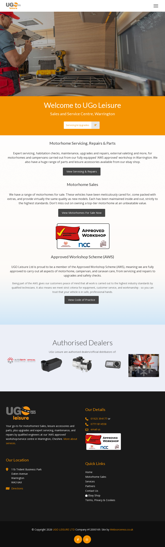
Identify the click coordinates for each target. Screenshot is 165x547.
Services (90, 481)
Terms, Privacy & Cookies (100, 500)
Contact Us (91, 490)
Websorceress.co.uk (121, 529)
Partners (90, 486)
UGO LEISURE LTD (64, 529)
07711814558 (98, 424)
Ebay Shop (92, 495)
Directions (17, 488)
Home (88, 472)
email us (95, 429)
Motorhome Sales (95, 476)
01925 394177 (99, 418)
